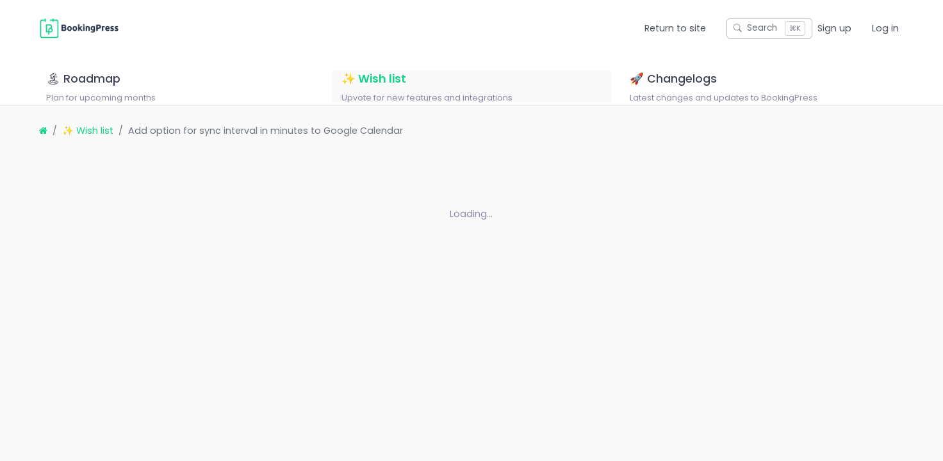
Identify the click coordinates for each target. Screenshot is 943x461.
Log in (885, 28)
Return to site (675, 28)
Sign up (834, 28)
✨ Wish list (87, 147)
